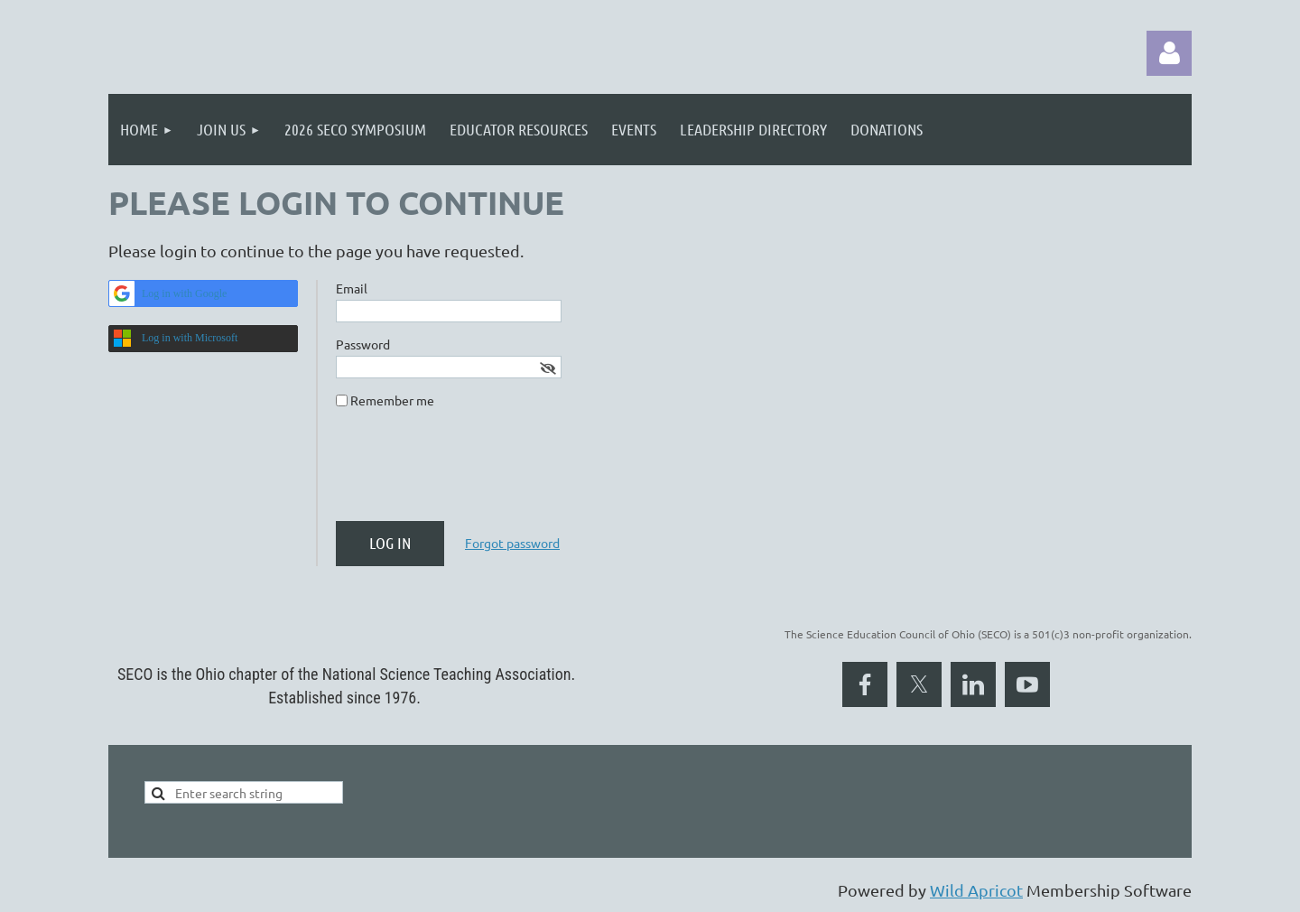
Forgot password (512, 543)
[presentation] (473, 472)
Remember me (392, 400)
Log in (1169, 53)
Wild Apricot (976, 889)
